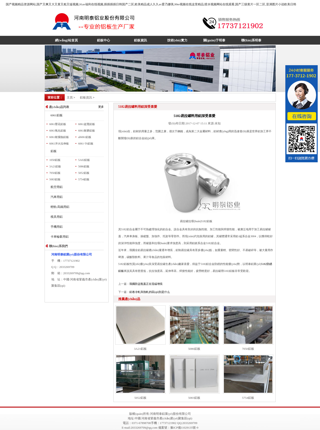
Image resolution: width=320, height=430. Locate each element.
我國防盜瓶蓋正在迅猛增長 (146, 284)
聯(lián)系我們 (58, 246)
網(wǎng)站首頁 (66, 40)
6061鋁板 (57, 115)
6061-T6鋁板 (85, 143)
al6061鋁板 (84, 137)
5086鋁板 (83, 166)
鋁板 (54, 151)
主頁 (70, 97)
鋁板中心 (103, 40)
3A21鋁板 (55, 166)
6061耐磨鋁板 (86, 130)
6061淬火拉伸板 (59, 143)
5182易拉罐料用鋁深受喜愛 (194, 116)
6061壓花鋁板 (57, 124)
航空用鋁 (57, 187)
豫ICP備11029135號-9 (184, 427)
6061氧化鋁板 (57, 130)
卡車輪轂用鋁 (60, 236)
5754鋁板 (83, 179)
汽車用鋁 (57, 197)
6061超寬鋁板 (86, 124)
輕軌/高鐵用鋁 (60, 207)
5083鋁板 (55, 179)
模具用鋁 (57, 216)
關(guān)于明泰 (214, 40)
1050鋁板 (55, 160)
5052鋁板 (83, 173)
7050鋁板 (55, 173)
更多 (101, 106)
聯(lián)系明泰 (251, 40)
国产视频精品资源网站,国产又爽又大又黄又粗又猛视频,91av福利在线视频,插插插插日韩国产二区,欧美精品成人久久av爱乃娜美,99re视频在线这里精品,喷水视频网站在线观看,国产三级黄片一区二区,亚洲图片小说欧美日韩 (151, 4)
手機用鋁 (57, 226)
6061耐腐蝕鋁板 (59, 137)
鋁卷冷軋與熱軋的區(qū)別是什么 (149, 292)
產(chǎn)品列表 (59, 107)
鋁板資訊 (140, 40)
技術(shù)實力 (177, 40)
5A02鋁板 (84, 160)
